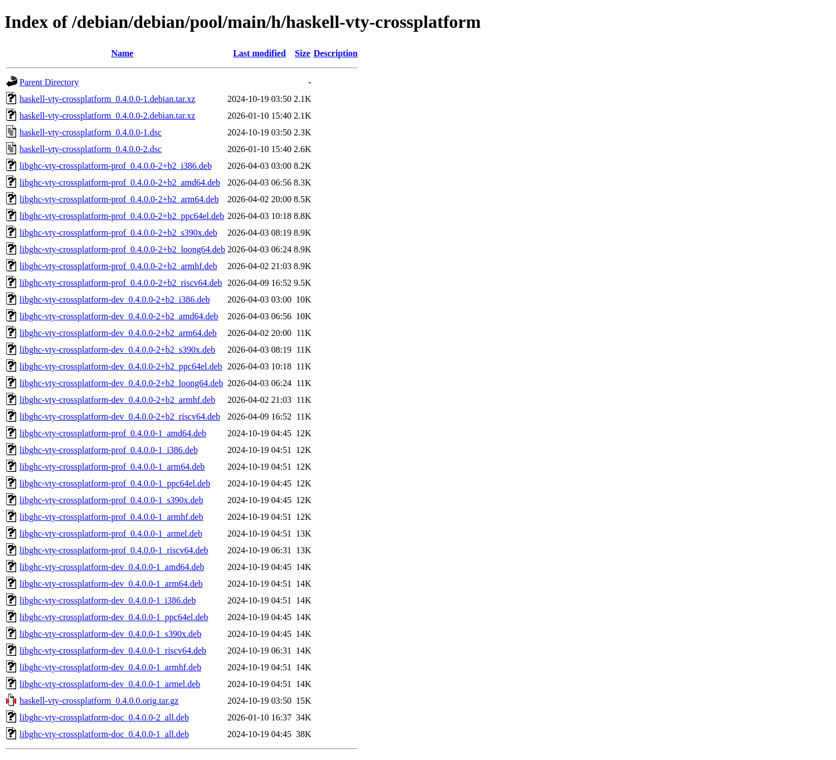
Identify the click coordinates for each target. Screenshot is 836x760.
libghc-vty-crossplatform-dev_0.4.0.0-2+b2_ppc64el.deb (121, 366)
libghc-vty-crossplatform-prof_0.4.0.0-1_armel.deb (111, 533)
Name (122, 53)
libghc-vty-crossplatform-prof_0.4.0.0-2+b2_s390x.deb (118, 232)
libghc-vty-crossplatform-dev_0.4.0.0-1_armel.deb (110, 684)
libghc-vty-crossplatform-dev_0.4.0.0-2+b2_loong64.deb (121, 383)
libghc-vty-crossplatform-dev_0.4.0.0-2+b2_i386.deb (115, 299)
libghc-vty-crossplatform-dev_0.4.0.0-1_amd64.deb (112, 567)
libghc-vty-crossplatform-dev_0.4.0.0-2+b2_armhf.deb (117, 400)
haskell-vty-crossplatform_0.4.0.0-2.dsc (91, 149)
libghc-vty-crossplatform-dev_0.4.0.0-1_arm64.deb (111, 583)
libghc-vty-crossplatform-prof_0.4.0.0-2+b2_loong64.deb (122, 249)
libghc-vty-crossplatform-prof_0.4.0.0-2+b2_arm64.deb (119, 199)
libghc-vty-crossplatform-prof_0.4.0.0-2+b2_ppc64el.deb (122, 216)
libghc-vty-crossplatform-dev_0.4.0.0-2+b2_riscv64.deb (120, 416)
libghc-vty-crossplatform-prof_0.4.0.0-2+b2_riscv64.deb (121, 283)
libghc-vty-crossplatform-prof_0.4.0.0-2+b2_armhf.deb (118, 266)
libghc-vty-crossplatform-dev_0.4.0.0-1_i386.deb (108, 600)
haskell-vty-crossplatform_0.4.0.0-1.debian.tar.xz (107, 99)
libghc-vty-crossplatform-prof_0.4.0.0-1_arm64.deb (112, 466)
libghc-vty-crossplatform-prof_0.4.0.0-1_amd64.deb (113, 433)
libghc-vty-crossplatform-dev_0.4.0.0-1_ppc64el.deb (114, 617)
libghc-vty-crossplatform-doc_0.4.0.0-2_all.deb (104, 717)
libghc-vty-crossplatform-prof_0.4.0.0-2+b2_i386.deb (116, 165)
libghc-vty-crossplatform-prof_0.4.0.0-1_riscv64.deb (114, 550)
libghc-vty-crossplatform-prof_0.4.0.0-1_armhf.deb (111, 517)
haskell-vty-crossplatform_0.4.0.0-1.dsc (91, 132)
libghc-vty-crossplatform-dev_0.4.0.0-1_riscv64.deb (113, 650)
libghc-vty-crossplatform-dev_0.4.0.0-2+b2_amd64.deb (119, 316)
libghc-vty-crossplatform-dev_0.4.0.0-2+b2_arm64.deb (118, 333)
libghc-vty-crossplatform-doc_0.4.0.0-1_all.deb (104, 734)
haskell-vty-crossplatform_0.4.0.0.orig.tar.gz (99, 700)
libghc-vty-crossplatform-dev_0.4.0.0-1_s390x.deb (110, 634)
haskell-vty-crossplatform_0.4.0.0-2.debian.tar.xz (107, 115)
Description (336, 53)
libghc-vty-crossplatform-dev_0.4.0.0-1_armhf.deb (110, 667)
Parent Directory (49, 82)
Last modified (259, 53)
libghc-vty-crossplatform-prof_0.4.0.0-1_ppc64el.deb (115, 483)
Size (302, 53)
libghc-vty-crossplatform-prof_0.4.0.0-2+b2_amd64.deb (120, 182)
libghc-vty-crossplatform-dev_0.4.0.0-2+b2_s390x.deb (117, 349)
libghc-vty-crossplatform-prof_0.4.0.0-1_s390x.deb (111, 500)
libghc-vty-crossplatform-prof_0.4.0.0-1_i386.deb (109, 450)
